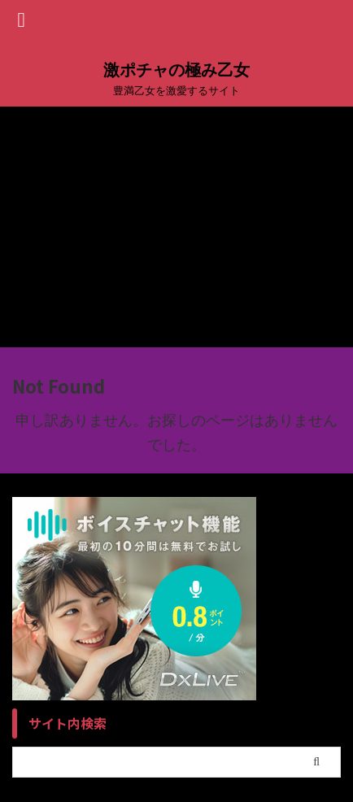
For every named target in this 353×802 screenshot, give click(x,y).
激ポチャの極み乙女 (176, 70)
